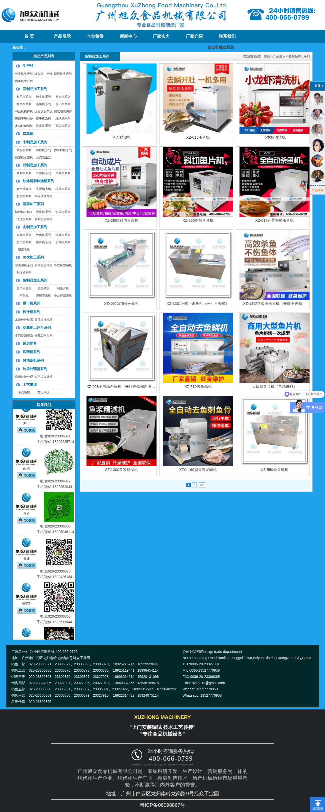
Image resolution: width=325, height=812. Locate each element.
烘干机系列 (31, 303)
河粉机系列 (43, 150)
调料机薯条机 (43, 219)
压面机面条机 (43, 111)
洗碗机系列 (31, 352)
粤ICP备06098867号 (162, 805)
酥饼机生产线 (63, 74)
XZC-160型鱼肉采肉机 (198, 469)
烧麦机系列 (43, 126)
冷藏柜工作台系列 (37, 328)
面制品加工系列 (35, 89)
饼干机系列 (43, 118)
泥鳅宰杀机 (43, 295)
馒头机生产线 (43, 74)
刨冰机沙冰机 (43, 265)
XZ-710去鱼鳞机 (198, 386)
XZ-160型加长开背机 (121, 303)
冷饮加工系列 (33, 257)
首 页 (29, 36)
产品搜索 (318, 190)
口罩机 (28, 134)
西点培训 (44, 392)
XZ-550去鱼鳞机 (274, 469)
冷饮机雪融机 (63, 265)
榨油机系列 (63, 189)
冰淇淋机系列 (24, 265)
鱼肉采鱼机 (24, 288)
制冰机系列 (24, 272)
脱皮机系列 (43, 212)
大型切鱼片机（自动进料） (274, 386)
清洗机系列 (24, 219)
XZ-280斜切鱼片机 (198, 220)
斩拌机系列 (63, 242)
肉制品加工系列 (35, 227)
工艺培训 (30, 385)
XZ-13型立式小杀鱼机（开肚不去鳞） (274, 303)
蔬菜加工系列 (33, 204)
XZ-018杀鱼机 (198, 137)
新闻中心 (128, 36)
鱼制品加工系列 (35, 280)
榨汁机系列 (31, 312)
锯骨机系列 (43, 242)
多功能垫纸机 (24, 126)
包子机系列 (24, 97)
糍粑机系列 (63, 118)
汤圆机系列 (43, 104)
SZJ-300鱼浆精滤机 (121, 469)
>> (202, 485)
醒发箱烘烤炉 (63, 111)
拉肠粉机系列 (63, 150)
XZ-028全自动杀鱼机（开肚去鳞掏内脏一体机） (126, 386)
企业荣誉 (95, 36)
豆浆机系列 (24, 173)
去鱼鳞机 (44, 288)
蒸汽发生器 (43, 157)
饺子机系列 (63, 104)
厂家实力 (161, 36)
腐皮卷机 (24, 249)
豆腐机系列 (43, 173)
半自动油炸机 (43, 196)
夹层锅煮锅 (43, 189)
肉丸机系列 (24, 235)
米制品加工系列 (35, 142)
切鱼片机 (63, 288)
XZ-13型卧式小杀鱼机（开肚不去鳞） (198, 303)
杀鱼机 (24, 295)
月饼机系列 (63, 97)
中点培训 (24, 392)
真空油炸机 (24, 189)
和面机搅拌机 (24, 111)
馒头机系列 (43, 97)
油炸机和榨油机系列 (38, 181)
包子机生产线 (24, 74)
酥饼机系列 (24, 104)
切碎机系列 (63, 212)
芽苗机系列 (63, 173)
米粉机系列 (24, 150)
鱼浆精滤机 (121, 137)
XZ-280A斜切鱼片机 (121, 220)
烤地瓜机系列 (33, 360)
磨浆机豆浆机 (24, 157)
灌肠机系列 (63, 235)
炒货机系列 (24, 196)
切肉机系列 (24, 242)
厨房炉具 (30, 343)
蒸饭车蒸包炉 (24, 118)
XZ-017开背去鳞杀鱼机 (274, 220)
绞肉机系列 (43, 235)
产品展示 (62, 36)
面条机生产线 (24, 81)
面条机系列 (63, 126)
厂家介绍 (194, 36)
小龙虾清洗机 (63, 295)
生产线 (28, 66)
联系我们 (227, 36)
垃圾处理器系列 (35, 369)
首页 (267, 56)
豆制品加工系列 (35, 165)
